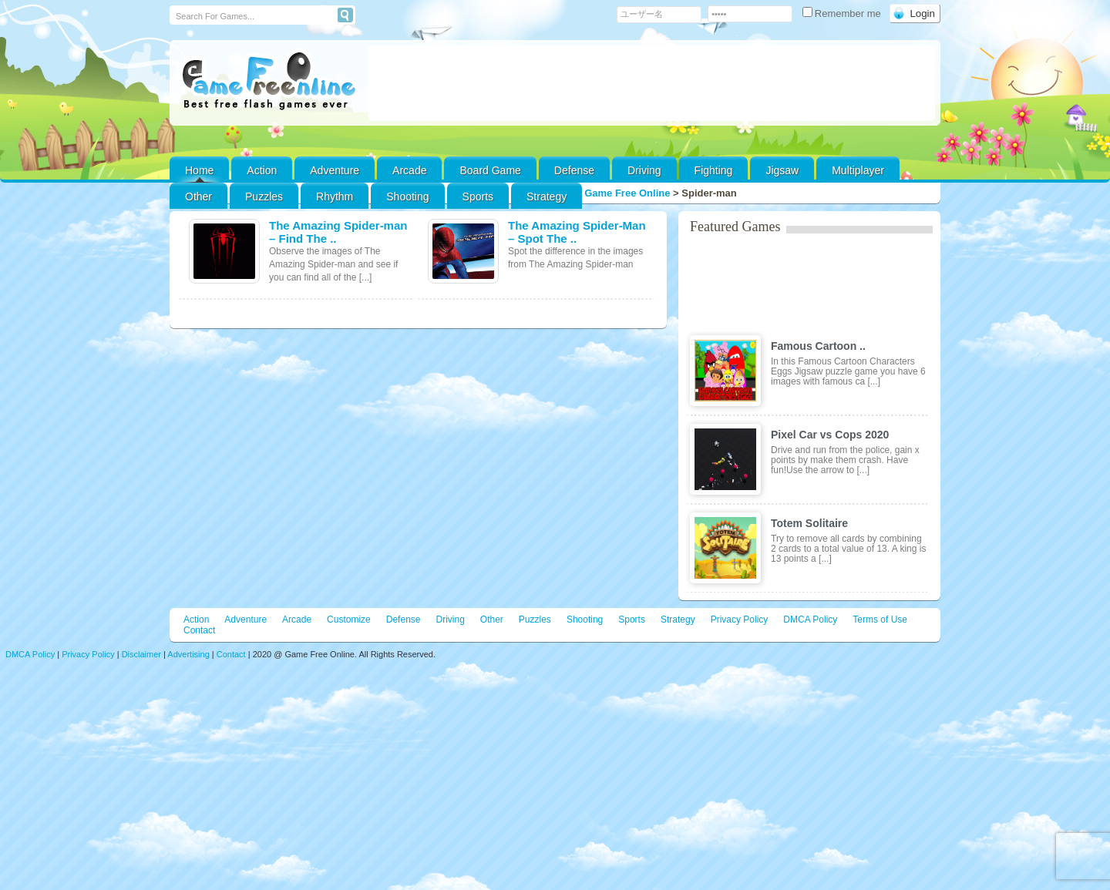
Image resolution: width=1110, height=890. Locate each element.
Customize (349, 619)
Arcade (409, 170)
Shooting (407, 196)
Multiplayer (858, 170)
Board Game (489, 170)
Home (199, 170)
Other (491, 619)
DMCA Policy (810, 619)
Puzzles (264, 196)
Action (262, 170)
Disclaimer (141, 654)
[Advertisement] (651, 83)
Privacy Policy (740, 619)
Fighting (714, 170)
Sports (477, 196)
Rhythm (334, 196)
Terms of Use (880, 619)
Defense (574, 170)
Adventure (334, 170)
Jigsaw (782, 170)
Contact (199, 630)
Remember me (843, 13)
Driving (644, 170)
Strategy (546, 196)
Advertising (188, 654)
